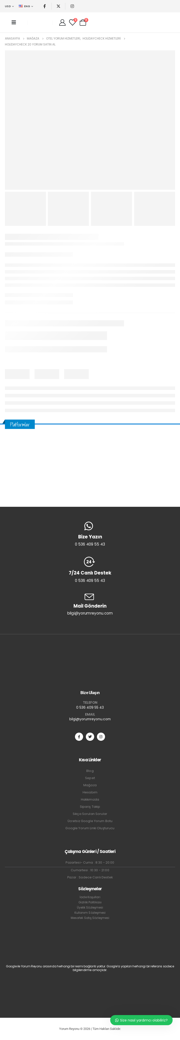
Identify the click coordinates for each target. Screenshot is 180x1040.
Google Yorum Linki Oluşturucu (89, 828)
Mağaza (90, 785)
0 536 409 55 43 (90, 707)
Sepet (90, 778)
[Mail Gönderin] (90, 604)
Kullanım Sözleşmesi (90, 913)
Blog (90, 771)
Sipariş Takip (90, 807)
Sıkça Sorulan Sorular (90, 814)
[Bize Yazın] (90, 534)
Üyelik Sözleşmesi (90, 907)
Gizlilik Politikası (90, 902)
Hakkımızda (90, 799)
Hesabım (90, 792)
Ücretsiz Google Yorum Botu (90, 821)
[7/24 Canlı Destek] (90, 569)
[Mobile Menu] (13, 22)
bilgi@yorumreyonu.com (90, 719)
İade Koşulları (90, 897)
